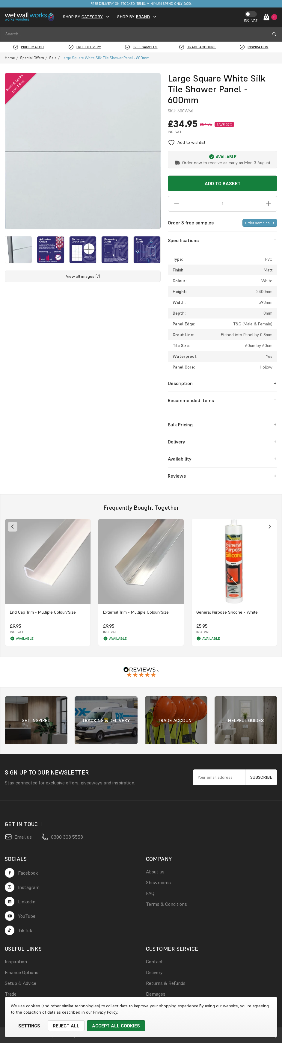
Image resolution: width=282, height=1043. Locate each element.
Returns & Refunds (166, 983)
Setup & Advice (20, 983)
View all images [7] (83, 276)
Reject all (66, 1026)
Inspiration (16, 961)
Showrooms (158, 882)
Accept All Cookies (116, 1026)
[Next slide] (269, 527)
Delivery (154, 972)
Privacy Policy (105, 1012)
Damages (155, 994)
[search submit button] (274, 34)
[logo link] (30, 17)
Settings (29, 1026)
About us (155, 872)
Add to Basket (223, 183)
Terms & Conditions (166, 904)
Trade (10, 994)
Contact (154, 961)
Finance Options (21, 972)
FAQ (150, 893)
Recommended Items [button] (191, 400)
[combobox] (135, 34)
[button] (222, 240)
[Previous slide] (12, 527)
